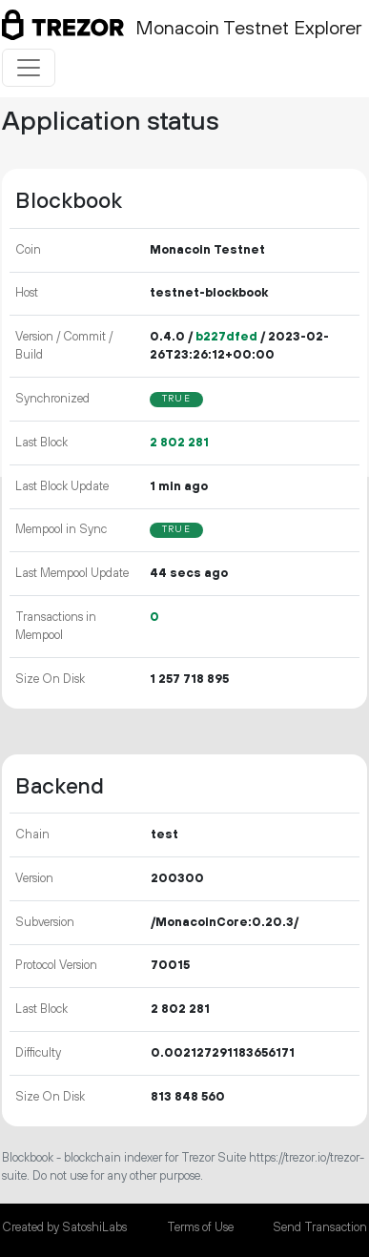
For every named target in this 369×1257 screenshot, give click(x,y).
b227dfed (226, 336)
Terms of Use (200, 1227)
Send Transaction (320, 1227)
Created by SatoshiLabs (64, 1227)
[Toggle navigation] (28, 68)
